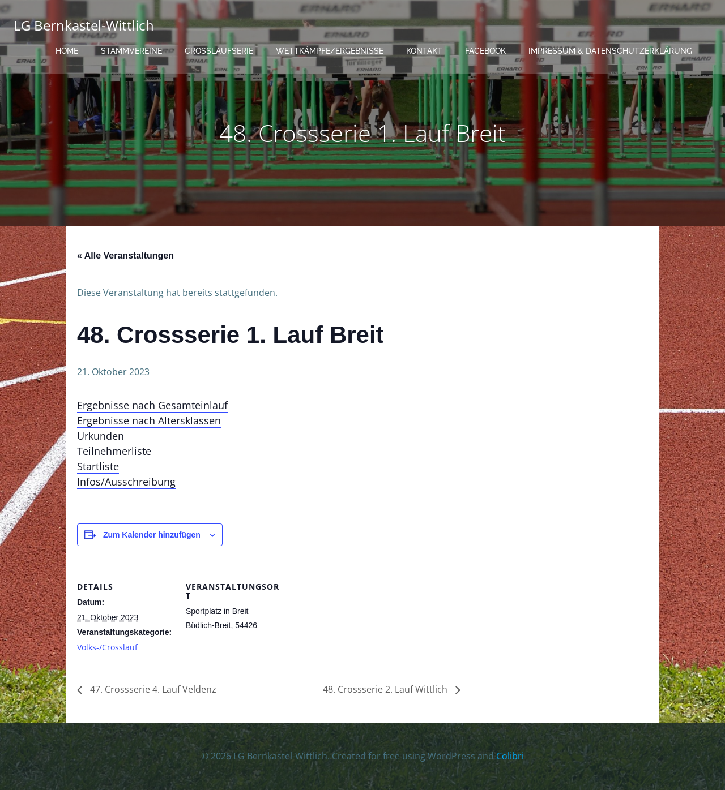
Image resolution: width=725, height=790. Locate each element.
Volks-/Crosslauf (107, 647)
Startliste (98, 466)
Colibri (510, 756)
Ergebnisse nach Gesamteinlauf (152, 405)
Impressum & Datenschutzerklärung (610, 50)
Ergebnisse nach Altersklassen (149, 420)
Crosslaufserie (219, 50)
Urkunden (100, 436)
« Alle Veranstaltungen (125, 255)
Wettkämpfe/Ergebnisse (329, 50)
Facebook (485, 50)
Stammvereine (131, 50)
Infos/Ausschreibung (126, 481)
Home (67, 50)
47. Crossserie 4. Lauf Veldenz (152, 689)
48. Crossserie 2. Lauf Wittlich (386, 689)
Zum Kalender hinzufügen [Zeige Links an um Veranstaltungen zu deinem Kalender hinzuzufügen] (152, 534)
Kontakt (424, 50)
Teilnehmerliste (114, 451)
